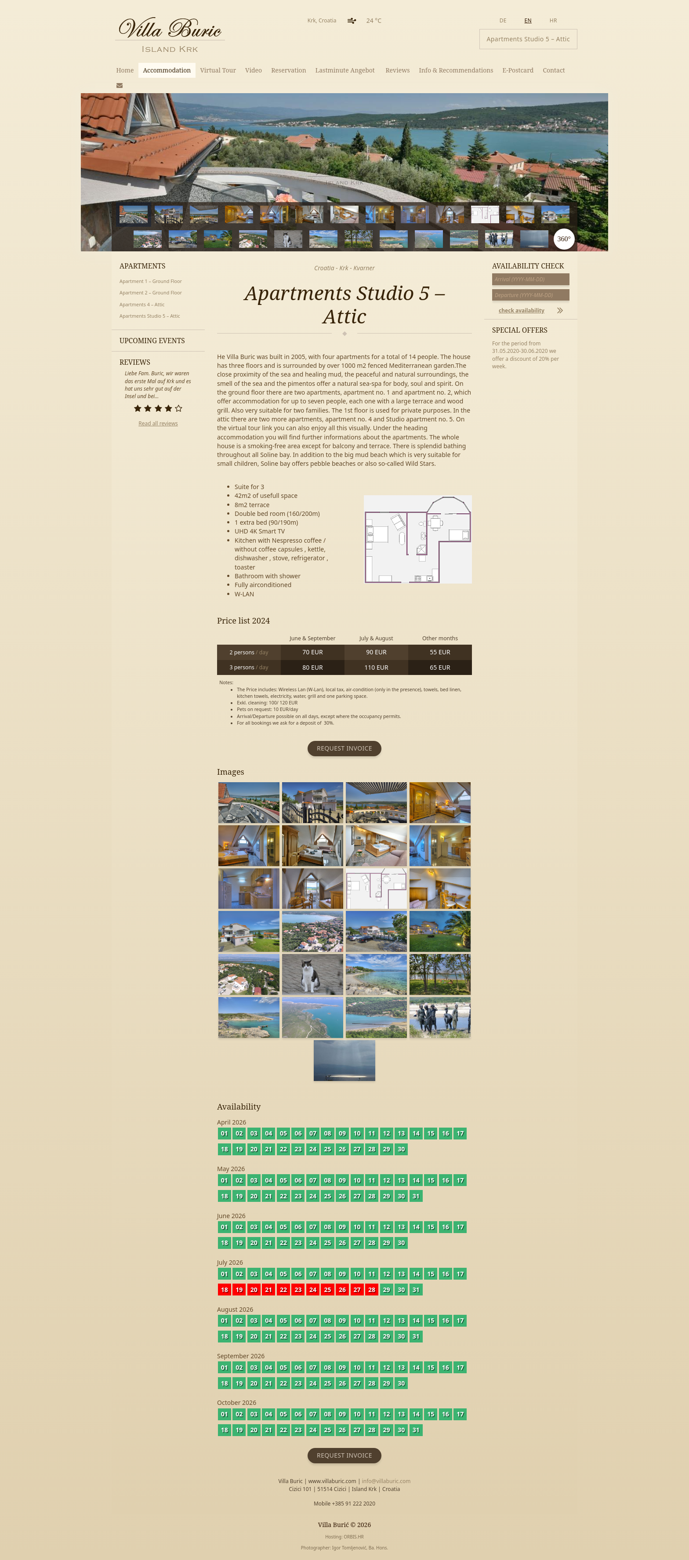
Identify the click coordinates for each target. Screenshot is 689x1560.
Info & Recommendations (456, 70)
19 (344, 238)
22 (283, 1149)
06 (297, 1133)
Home (125, 70)
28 (371, 1149)
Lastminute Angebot (346, 70)
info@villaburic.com (386, 1481)
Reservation (288, 70)
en (528, 20)
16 (445, 1133)
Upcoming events (152, 340)
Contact (554, 70)
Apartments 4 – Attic (142, 304)
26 (342, 1149)
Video (253, 70)
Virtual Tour (218, 70)
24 (520, 238)
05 (283, 1133)
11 (506, 214)
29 (386, 1149)
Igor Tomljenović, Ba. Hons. (360, 1548)
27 (357, 1149)
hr (553, 20)
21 (268, 1149)
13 (401, 1133)
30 (401, 1149)
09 (342, 1133)
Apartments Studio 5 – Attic (150, 315)
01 (224, 1133)
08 (327, 1133)
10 (357, 1133)
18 (309, 238)
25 (327, 1149)
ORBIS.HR (354, 1537)
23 (485, 238)
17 (274, 238)
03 (253, 1133)
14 (416, 1133)
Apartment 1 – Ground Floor (151, 281)
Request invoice (344, 748)
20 (253, 1149)
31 (416, 1196)
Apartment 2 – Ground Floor (151, 292)
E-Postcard (518, 70)
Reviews (397, 70)
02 (239, 1133)
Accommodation (167, 70)
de (503, 20)
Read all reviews (158, 423)
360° (563, 238)
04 (268, 1133)
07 (312, 1133)
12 (541, 214)
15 (430, 1133)
